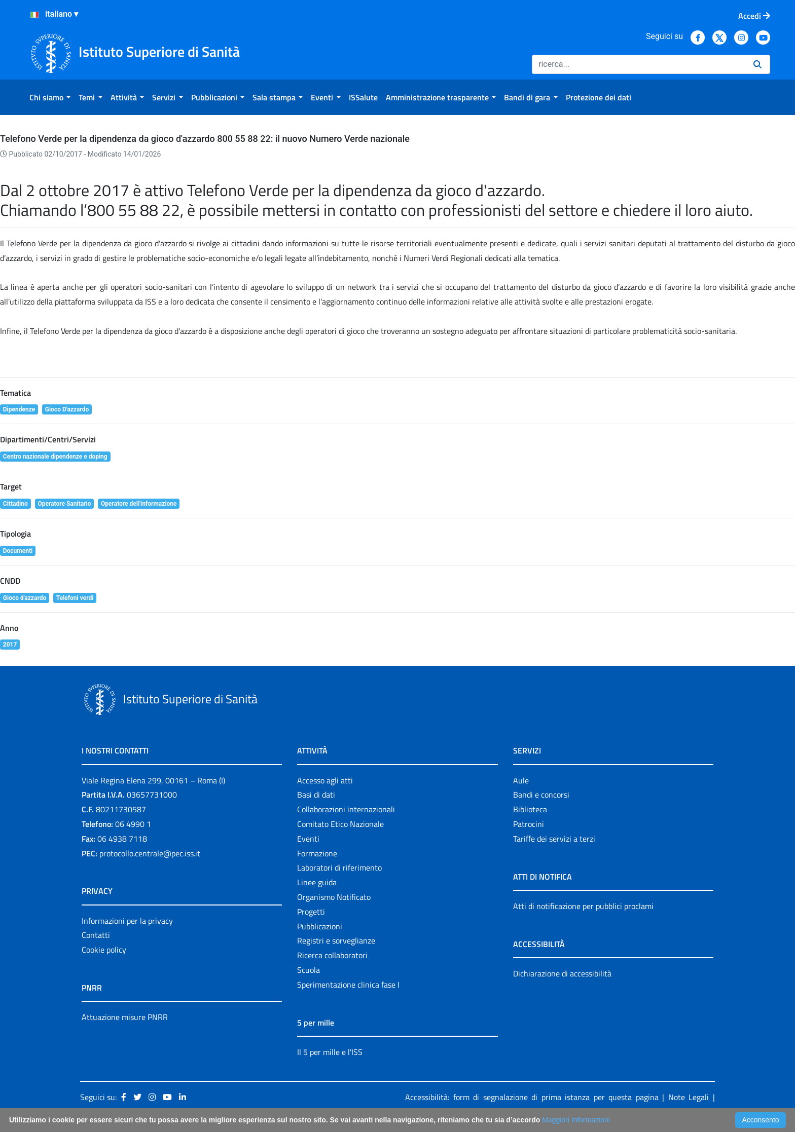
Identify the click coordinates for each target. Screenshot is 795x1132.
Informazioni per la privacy (127, 921)
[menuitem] (50, 97)
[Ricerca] (638, 64)
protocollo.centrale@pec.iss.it (149, 853)
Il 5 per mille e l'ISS (330, 1052)
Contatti (96, 935)
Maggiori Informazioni (576, 1120)
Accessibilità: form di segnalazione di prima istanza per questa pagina (532, 1097)
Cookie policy (104, 950)
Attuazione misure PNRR (125, 1017)
